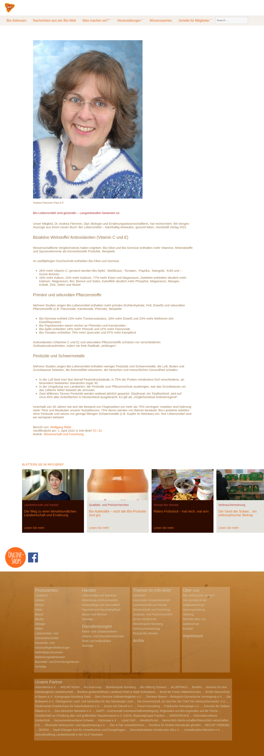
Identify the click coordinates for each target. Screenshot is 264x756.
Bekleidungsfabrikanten (50, 657)
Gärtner (40, 600)
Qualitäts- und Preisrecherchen (109, 505)
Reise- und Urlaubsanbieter (99, 631)
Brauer (39, 614)
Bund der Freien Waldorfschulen (180, 692)
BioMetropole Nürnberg (121, 687)
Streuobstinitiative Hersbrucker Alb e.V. (155, 729)
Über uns (191, 590)
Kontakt (188, 628)
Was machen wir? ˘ (96, 20)
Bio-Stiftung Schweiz (153, 687)
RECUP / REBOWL (217, 725)
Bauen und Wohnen (94, 614)
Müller (39, 628)
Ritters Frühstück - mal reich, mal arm (181, 511)
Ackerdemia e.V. (45, 687)
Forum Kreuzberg (148, 706)
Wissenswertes (161, 20)
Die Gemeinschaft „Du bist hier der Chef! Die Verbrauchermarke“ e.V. (181, 701)
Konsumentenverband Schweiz (74, 720)
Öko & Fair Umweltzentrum (127, 725)
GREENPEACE (179, 715)
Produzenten (46, 590)
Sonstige (40, 666)
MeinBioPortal (149, 720)
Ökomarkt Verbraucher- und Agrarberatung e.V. (75, 725)
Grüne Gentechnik (145, 619)
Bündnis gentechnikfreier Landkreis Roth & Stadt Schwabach (116, 692)
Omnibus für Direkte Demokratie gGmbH (175, 725)
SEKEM (44, 729)
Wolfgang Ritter (60, 427)
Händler (89, 590)
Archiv (139, 640)
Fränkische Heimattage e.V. (181, 706)
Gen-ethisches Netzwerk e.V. (73, 710)
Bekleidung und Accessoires (100, 600)
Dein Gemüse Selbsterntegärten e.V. (118, 696)
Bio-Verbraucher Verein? (198, 595)
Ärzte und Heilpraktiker (96, 641)
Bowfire (197, 687)
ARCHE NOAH (70, 687)
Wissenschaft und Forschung (64, 434)
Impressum (193, 636)
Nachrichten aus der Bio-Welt (54, 20)
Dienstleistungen (97, 626)
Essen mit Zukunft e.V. (118, 706)
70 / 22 (97, 430)
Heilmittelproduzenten (49, 652)
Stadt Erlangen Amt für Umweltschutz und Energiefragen (89, 729)
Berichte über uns (194, 619)
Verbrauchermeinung (231, 505)
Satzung (188, 614)
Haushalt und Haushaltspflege (101, 609)
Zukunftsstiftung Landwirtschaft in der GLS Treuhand (69, 734)
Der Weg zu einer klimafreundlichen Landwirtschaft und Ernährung (50, 513)
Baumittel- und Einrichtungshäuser (57, 661)
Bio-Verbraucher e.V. (35, 10)
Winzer (39, 605)
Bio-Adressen (16, 20)
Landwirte (41, 595)
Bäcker (39, 619)
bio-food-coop (93, 687)
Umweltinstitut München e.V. (202, 729)
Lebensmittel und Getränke (99, 595)
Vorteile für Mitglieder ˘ (194, 20)
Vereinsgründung (194, 609)
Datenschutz (191, 623)
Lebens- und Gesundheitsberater (103, 636)
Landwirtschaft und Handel (41, 505)
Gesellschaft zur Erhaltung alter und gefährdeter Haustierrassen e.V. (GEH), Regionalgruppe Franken (100, 715)
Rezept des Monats (166, 505)
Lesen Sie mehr (34, 527)
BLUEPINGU (179, 687)
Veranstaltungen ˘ (130, 20)
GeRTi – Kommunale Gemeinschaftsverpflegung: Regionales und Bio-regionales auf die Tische (157, 710)
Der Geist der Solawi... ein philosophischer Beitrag (237, 513)
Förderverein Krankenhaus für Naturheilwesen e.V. (67, 706)
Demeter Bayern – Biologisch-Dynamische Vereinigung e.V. (184, 696)
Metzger (40, 623)
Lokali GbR (128, 720)
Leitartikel (139, 595)
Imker (38, 609)
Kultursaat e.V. (107, 720)
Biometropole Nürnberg (148, 623)
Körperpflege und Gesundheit (101, 605)
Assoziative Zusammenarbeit (151, 600)
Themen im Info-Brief (152, 590)
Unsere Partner (49, 682)
